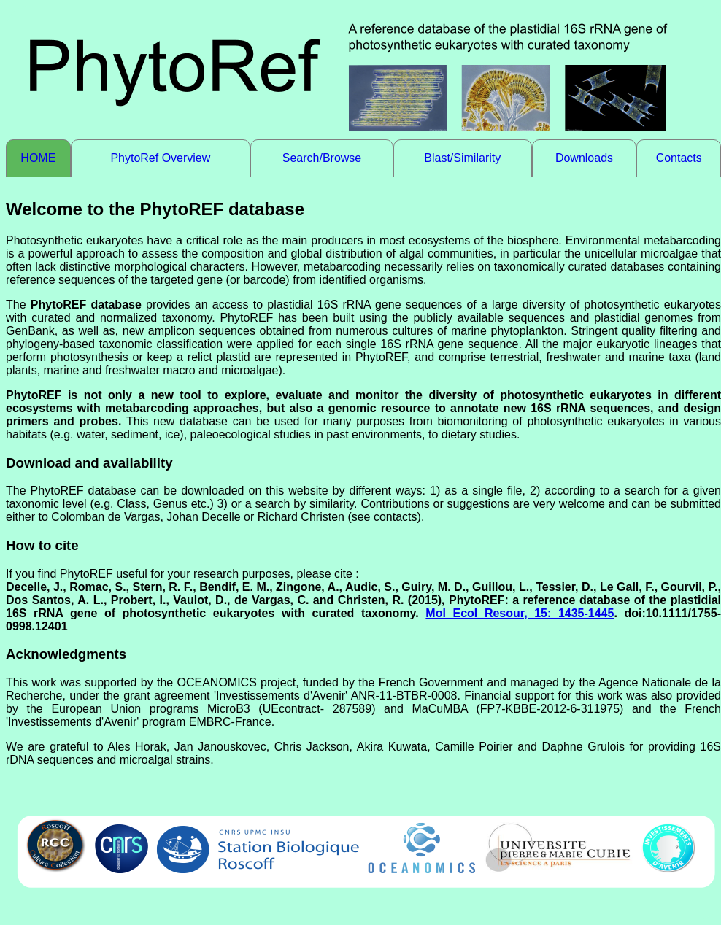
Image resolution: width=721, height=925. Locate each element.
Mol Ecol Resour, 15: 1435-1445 (519, 613)
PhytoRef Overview (160, 158)
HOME (37, 158)
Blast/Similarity (462, 158)
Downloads (584, 158)
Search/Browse (322, 158)
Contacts (679, 158)
